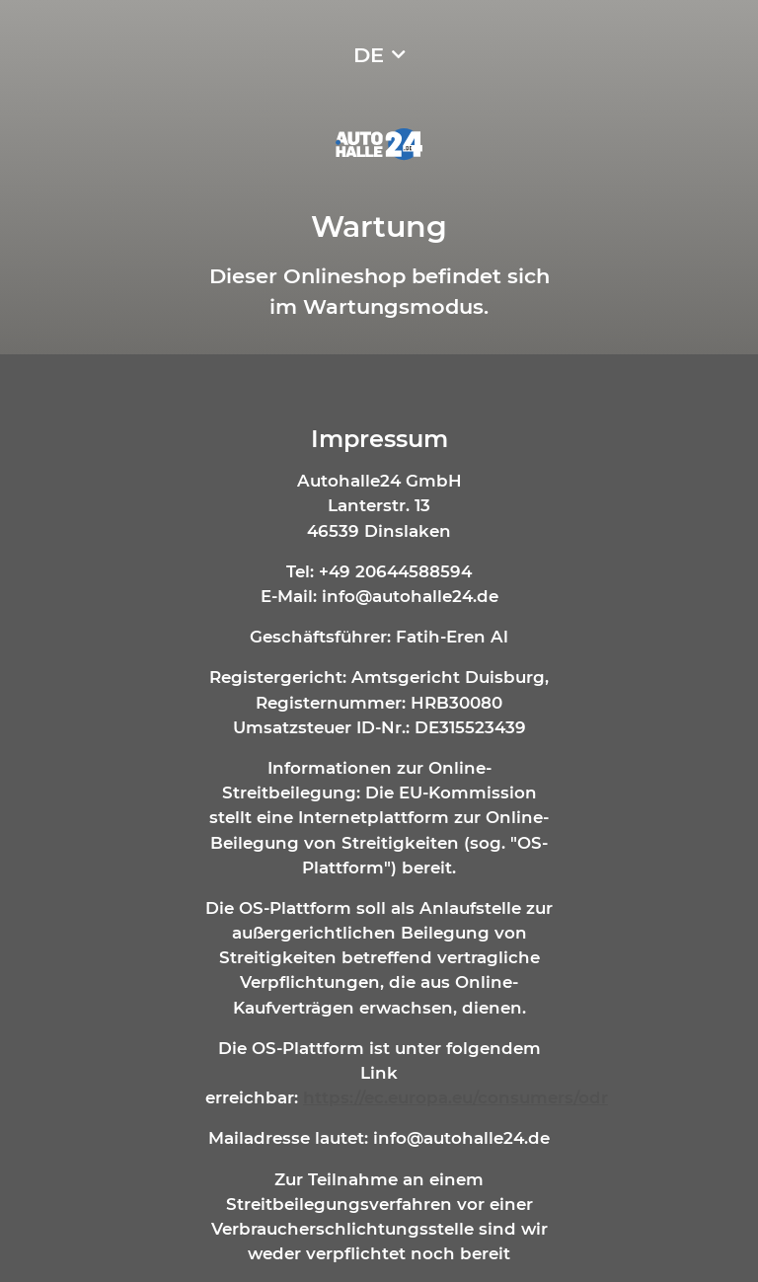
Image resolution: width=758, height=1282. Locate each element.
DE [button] (368, 54)
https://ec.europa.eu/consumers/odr (455, 1097)
